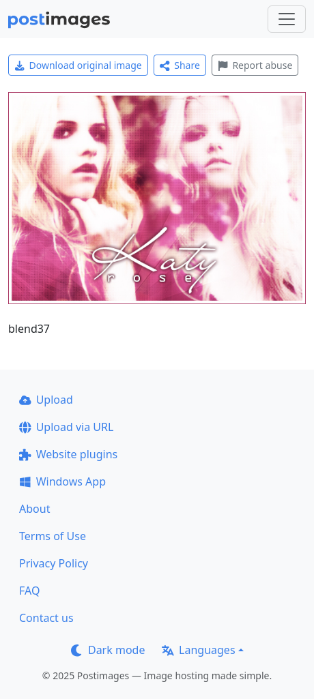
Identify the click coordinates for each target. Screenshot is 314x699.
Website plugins (68, 454)
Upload (46, 399)
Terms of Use (52, 536)
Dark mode (108, 649)
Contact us (46, 617)
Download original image (78, 65)
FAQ (29, 590)
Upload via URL (66, 426)
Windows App (62, 481)
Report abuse (255, 65)
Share (180, 65)
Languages (198, 649)
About (34, 508)
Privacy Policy (53, 563)
